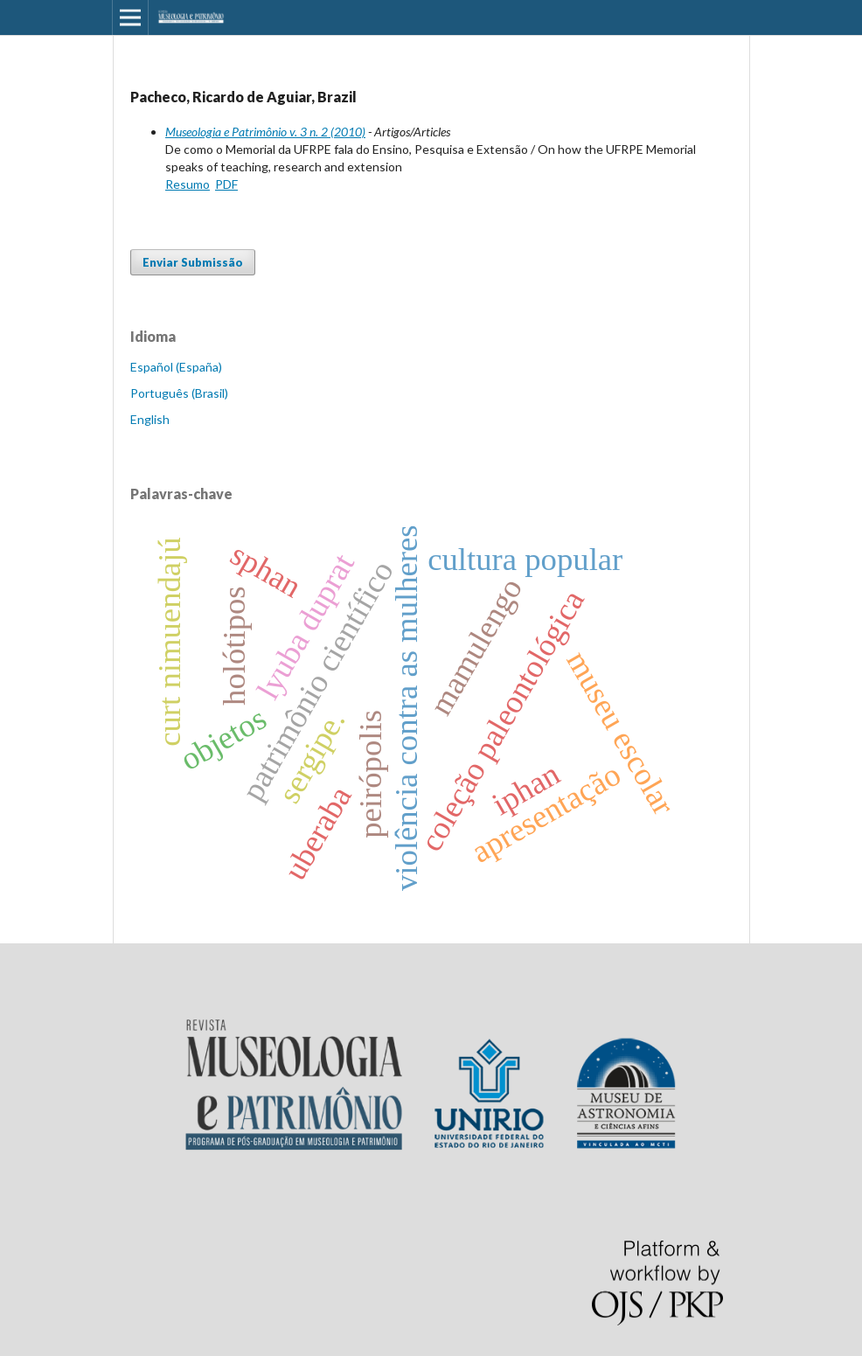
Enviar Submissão (193, 262)
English (150, 419)
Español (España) (176, 366)
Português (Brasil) (179, 393)
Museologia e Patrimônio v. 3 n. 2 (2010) (265, 131)
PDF (226, 184)
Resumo (187, 184)
